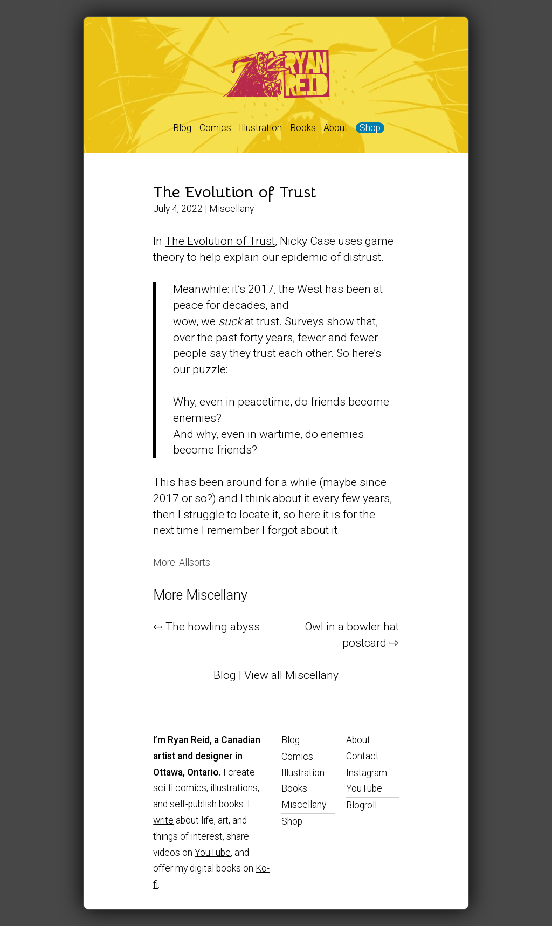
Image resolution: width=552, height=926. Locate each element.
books (231, 804)
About (335, 127)
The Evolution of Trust (234, 192)
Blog (182, 127)
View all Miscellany (291, 675)
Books (303, 127)
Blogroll (361, 805)
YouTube (213, 852)
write (163, 820)
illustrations (234, 788)
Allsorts (194, 562)
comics (190, 788)
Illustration (260, 127)
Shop (370, 127)
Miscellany (231, 208)
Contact (362, 756)
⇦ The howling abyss (206, 626)
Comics (215, 127)
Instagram (366, 772)
